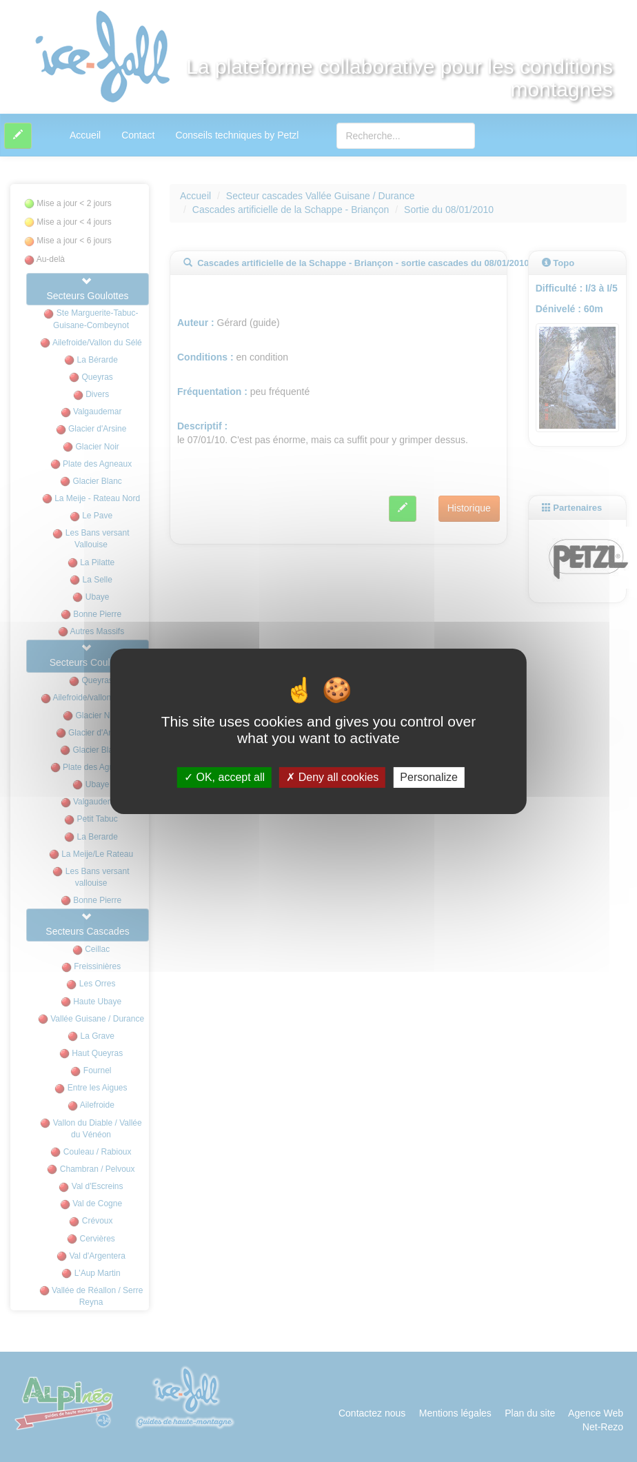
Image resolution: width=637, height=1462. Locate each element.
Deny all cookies (332, 777)
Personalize (429, 777)
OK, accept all (224, 777)
